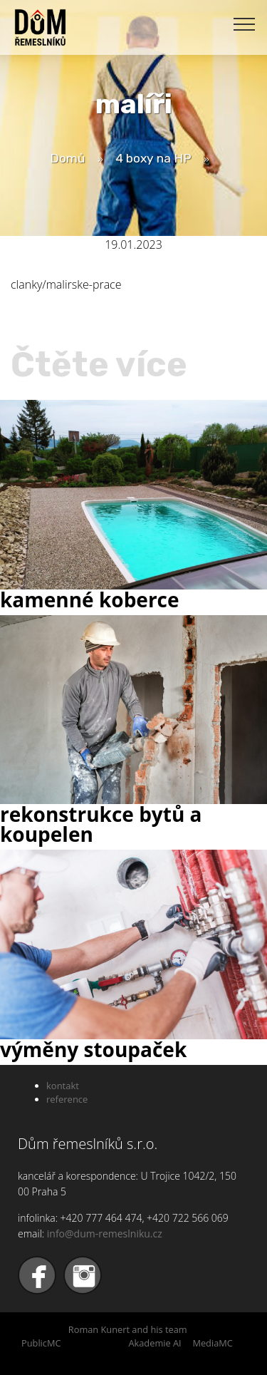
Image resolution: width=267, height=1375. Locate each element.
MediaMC (212, 1343)
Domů (67, 158)
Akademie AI (154, 1343)
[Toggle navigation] (245, 23)
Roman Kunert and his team (127, 1329)
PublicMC (41, 1343)
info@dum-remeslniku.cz (104, 1233)
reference (67, 1099)
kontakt (62, 1085)
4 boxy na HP (153, 158)
